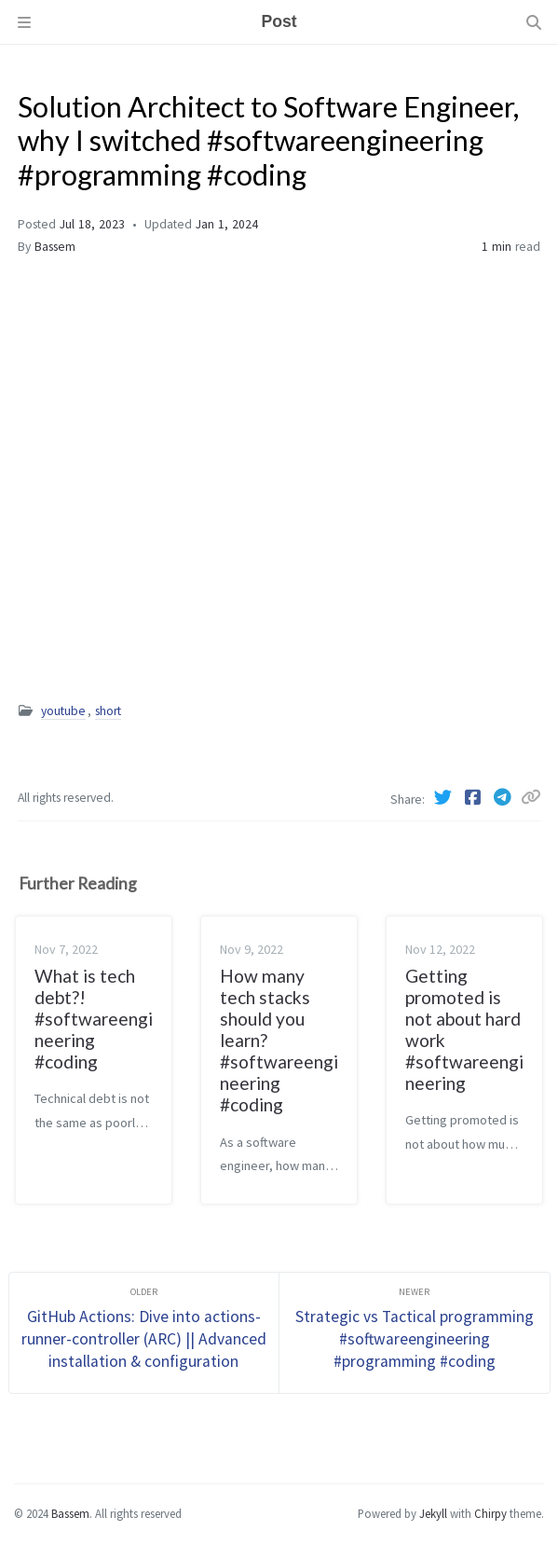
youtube (63, 711)
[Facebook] (474, 797)
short (108, 711)
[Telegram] (504, 797)
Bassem (54, 247)
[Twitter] (444, 797)
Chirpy (490, 1513)
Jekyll (433, 1513)
